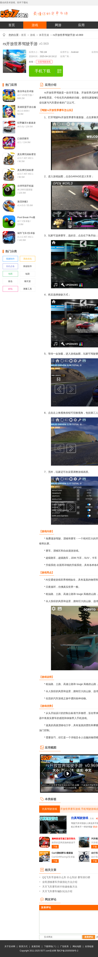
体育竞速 (44, 34)
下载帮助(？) (50, 946)
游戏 (35, 25)
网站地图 (77, 946)
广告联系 (64, 946)
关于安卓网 (9, 946)
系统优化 (27, 259)
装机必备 (10, 266)
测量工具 (27, 289)
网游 (58, 25)
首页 (11, 25)
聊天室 (27, 281)
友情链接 (89, 946)
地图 (10, 274)
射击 (10, 281)
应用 (81, 25)
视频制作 (10, 259)
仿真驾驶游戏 (44, 62)
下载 (55, 846)
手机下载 (42, 71)
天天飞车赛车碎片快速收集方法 (59, 886)
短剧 (27, 274)
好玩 (10, 289)
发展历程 (35, 946)
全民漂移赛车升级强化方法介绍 (59, 882)
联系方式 (23, 946)
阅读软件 (27, 266)
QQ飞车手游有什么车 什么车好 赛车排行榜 (66, 877)
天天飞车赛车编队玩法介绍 (57, 891)
